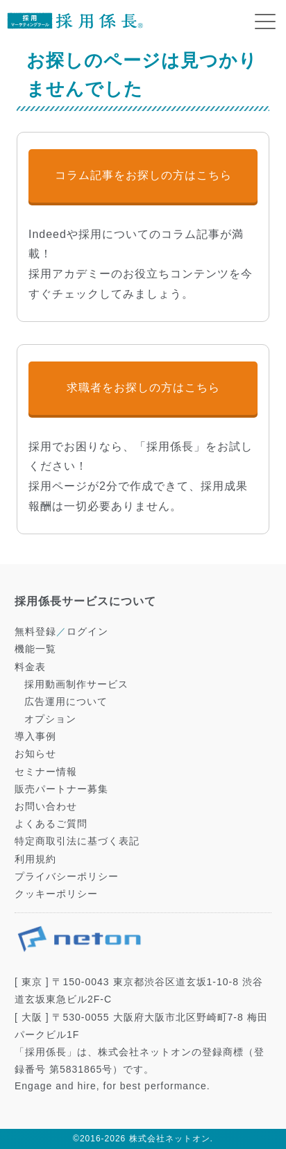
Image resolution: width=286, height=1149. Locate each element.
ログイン (87, 631)
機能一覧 (35, 648)
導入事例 (35, 736)
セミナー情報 (46, 771)
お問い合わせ (46, 806)
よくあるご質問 (51, 823)
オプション (50, 718)
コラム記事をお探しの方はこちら (143, 175)
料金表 (30, 666)
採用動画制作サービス (76, 684)
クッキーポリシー (56, 893)
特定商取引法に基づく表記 (77, 840)
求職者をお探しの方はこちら (143, 387)
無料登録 (35, 631)
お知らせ (35, 753)
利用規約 (35, 859)
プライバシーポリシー (67, 876)
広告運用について (66, 701)
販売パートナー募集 (61, 788)
